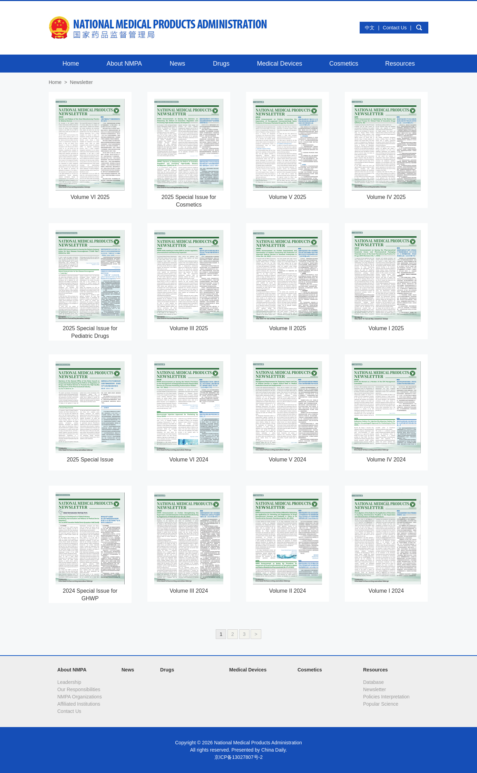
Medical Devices (247, 669)
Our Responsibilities (78, 689)
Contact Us (395, 27)
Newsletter (374, 689)
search (419, 28)
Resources (375, 669)
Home (55, 82)
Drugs (167, 669)
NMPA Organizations (79, 696)
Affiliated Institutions (78, 704)
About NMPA (72, 669)
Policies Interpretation (386, 696)
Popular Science (380, 704)
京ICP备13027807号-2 (238, 757)
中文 (369, 27)
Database (373, 682)
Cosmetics (310, 669)
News (127, 669)
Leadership (69, 682)
